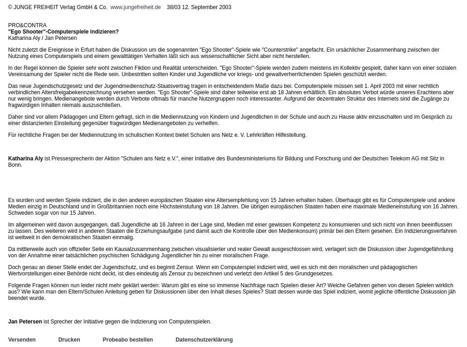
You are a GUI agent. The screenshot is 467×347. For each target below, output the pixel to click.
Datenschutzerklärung (204, 340)
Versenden (22, 340)
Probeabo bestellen (128, 340)
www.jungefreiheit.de (136, 7)
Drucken (69, 340)
